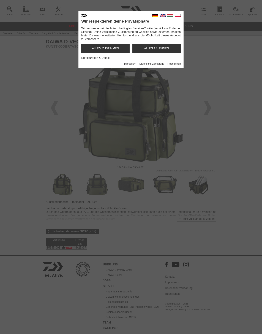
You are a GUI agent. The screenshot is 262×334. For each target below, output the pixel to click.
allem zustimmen (105, 48)
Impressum (130, 63)
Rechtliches (174, 63)
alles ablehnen (156, 48)
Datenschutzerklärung (151, 63)
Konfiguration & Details (95, 57)
